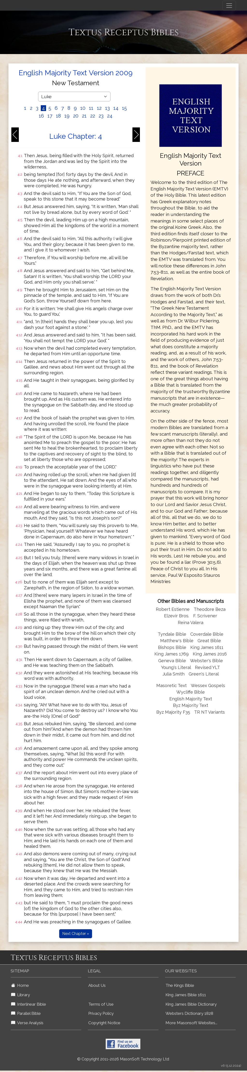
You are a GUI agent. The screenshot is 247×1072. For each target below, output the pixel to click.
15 (124, 108)
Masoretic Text (171, 685)
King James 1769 (171, 653)
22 (92, 116)
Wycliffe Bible (190, 692)
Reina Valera (190, 622)
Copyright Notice (104, 1022)
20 (76, 116)
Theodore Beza (210, 609)
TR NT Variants (209, 712)
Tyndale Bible (172, 634)
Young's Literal (176, 667)
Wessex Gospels (208, 685)
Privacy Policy (101, 1013)
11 (91, 108)
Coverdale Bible (206, 634)
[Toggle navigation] (229, 5)
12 (99, 108)
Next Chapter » (75, 933)
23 (101, 116)
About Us (97, 985)
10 (83, 108)
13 (107, 108)
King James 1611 (206, 647)
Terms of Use (101, 1004)
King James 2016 (210, 653)
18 (58, 116)
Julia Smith (174, 673)
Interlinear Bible (28, 1004)
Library (20, 994)
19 (67, 116)
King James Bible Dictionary (191, 1004)
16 (41, 116)
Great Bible (209, 640)
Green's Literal (204, 673)
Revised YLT (207, 667)
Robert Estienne (173, 609)
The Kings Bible (179, 985)
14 (116, 108)
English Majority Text (190, 698)
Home (20, 985)
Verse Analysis (27, 1022)
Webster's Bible (206, 660)
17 (50, 116)
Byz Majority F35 (173, 712)
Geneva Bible (172, 660)
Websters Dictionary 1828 (189, 1013)
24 (110, 116)
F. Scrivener (205, 615)
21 (84, 116)
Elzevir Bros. (176, 615)
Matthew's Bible (176, 640)
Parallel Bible (26, 1013)
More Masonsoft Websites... (191, 1022)
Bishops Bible (172, 647)
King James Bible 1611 (185, 994)
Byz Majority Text (190, 705)
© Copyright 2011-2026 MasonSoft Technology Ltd (123, 1059)
